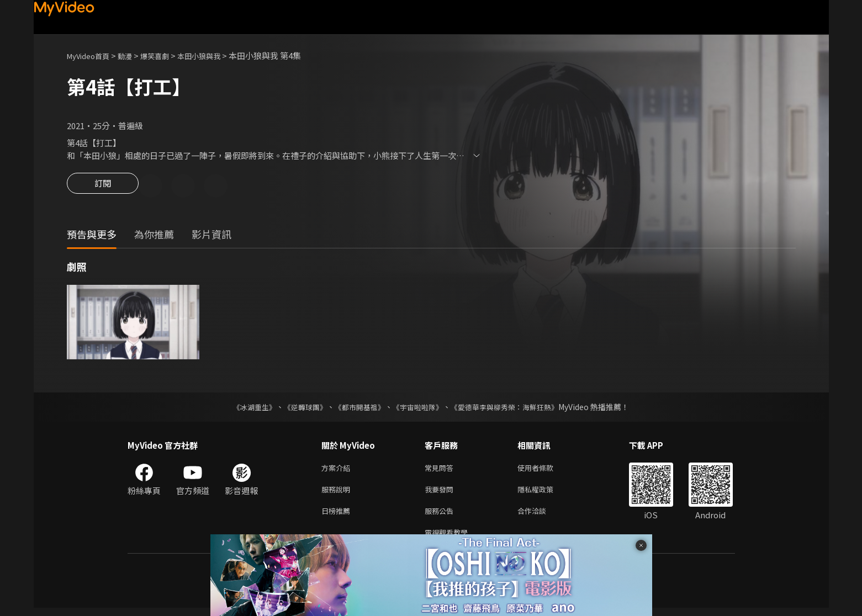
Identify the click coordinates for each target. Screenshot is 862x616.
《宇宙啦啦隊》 (419, 408)
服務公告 (441, 516)
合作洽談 (540, 516)
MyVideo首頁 (92, 55)
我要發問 (441, 493)
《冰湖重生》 (245, 408)
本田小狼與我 (216, 55)
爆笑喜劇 (166, 55)
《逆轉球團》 (299, 408)
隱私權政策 (544, 493)
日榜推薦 (338, 516)
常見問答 (441, 470)
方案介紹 (338, 470)
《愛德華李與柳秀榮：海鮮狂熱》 (512, 408)
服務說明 (338, 493)
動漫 (133, 55)
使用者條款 (544, 470)
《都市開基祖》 (357, 408)
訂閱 (103, 186)
